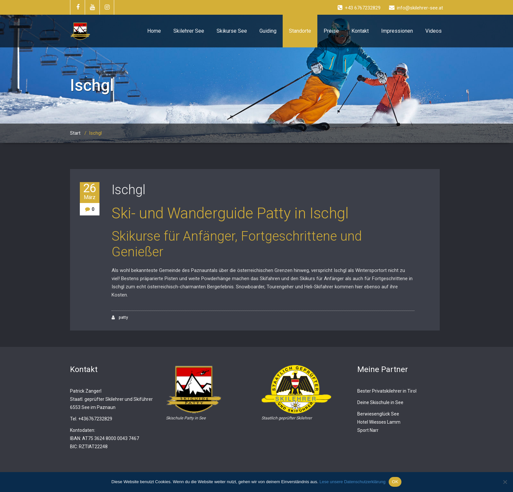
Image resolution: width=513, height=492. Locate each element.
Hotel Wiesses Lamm (378, 422)
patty (120, 317)
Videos (433, 31)
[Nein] (505, 482)
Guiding (267, 31)
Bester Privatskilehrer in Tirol (386, 391)
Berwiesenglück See (378, 413)
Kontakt (360, 31)
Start (75, 133)
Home (154, 31)
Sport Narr (368, 430)
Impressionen (397, 31)
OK (395, 481)
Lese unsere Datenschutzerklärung (352, 481)
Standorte (300, 31)
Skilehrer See (188, 31)
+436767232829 (95, 418)
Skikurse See (232, 31)
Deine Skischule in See (380, 402)
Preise (331, 31)
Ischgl (129, 189)
